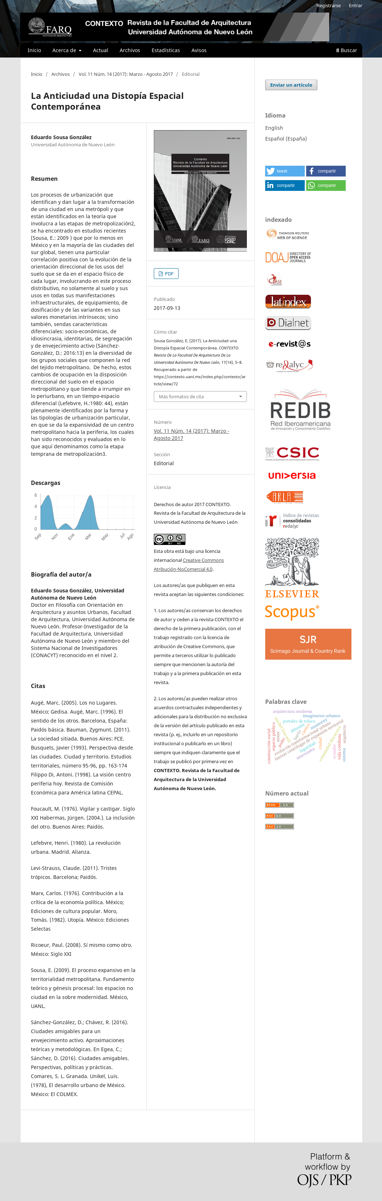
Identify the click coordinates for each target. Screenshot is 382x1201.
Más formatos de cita (181, 396)
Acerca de (65, 50)
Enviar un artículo (291, 85)
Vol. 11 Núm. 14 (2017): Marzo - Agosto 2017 (126, 74)
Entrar (355, 5)
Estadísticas (166, 50)
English (274, 127)
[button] (285, 171)
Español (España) (286, 138)
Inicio (34, 50)
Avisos (199, 50)
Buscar (346, 50)
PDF (169, 273)
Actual (100, 50)
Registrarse (329, 5)
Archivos (130, 50)
